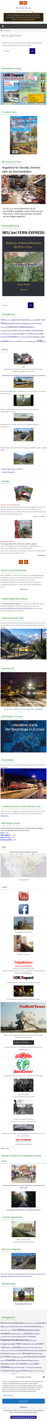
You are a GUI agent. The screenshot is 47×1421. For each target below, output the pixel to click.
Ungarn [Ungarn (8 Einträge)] (35, 341)
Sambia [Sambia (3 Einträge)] (3, 1360)
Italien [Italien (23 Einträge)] (28, 330)
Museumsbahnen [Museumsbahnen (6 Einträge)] (40, 1350)
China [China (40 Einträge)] (4, 323)
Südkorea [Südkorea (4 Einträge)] (13, 1367)
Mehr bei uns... (27, 973)
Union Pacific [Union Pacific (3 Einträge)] (36, 1371)
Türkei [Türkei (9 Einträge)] (25, 341)
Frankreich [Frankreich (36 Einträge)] (12, 326)
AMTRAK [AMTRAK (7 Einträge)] (9, 320)
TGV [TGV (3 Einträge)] (26, 1367)
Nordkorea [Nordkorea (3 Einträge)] (19, 1353)
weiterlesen (23, 589)
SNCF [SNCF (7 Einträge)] (17, 1364)
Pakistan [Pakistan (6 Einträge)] (35, 1354)
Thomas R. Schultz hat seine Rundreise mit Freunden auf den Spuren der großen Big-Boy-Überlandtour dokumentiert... (23, 1275)
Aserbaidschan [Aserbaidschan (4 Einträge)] (29, 1323)
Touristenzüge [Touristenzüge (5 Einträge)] (37, 1367)
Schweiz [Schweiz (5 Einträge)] (18, 1360)
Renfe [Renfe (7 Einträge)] (34, 334)
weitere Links (5, 1148)
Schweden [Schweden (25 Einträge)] (12, 336)
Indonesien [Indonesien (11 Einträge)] (21, 331)
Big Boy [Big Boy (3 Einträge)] (7, 1326)
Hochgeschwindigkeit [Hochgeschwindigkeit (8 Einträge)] (7, 330)
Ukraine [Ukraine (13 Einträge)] (29, 341)
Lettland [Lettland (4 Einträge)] (3, 1350)
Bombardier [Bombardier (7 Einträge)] (19, 1326)
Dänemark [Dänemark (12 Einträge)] (32, 324)
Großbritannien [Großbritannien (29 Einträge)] (25, 326)
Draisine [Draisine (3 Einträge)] (21, 1334)
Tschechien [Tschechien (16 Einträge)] (18, 341)
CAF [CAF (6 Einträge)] (6, 1330)
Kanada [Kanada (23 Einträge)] (40, 330)
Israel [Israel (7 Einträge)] (35, 1344)
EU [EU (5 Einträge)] (28, 1337)
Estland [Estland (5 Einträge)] (24, 1337)
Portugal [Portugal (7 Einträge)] (13, 1357)
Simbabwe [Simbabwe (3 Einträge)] (36, 1360)
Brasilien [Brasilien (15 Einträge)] (37, 320)
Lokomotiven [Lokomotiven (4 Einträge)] (13, 1350)
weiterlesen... (42, 555)
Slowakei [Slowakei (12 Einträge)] (30, 337)
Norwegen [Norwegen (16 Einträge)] (21, 334)
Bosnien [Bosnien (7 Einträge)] (32, 320)
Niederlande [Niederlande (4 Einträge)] (13, 1353)
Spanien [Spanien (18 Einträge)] (37, 337)
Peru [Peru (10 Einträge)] (26, 334)
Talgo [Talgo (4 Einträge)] (23, 1367)
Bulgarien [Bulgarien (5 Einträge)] (41, 1327)
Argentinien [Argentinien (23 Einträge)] (16, 319)
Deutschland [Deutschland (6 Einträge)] (15, 1334)
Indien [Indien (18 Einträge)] (15, 330)
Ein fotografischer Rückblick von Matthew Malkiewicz (23, 1210)
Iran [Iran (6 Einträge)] (32, 1344)
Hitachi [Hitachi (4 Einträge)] (35, 1340)
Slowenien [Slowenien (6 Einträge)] (11, 1364)
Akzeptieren (23, 1401)
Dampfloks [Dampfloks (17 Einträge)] (25, 323)
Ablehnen (23, 1407)
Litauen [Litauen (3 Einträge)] (7, 1350)
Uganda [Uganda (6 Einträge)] (18, 1371)
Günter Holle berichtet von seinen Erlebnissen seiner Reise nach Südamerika (23, 1186)
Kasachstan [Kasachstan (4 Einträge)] (24, 1347)
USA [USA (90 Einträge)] (40, 341)
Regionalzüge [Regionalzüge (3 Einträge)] (20, 1357)
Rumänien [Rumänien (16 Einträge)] (40, 334)
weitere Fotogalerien (8, 472)
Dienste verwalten (8, 1395)
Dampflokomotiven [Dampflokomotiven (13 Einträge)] (13, 323)
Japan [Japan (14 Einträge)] (34, 330)
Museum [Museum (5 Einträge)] (32, 1350)
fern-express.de (23, 7)
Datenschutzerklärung (18, 1417)
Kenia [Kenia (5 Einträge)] (29, 1347)
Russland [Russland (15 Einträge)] (4, 337)
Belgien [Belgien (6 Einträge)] (3, 1327)
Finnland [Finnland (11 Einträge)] (3, 327)
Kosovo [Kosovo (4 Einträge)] (40, 1347)
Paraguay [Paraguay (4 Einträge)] (40, 1353)
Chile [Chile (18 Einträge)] (43, 320)
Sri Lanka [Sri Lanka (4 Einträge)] (30, 1364)
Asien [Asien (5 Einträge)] (35, 1323)
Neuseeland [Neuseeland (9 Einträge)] (13, 334)
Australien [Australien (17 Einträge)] (25, 320)
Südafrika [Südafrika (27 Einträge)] (5, 341)
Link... (7, 833)
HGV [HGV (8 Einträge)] (34, 327)
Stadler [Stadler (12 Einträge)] (42, 337)
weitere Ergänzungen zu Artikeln (12, 469)
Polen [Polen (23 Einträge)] (30, 333)
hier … (44, 516)
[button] (44, 1377)
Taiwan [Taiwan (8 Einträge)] (12, 341)
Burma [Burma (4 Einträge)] (2, 1330)
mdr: (23, 367)
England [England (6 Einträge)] (14, 1337)
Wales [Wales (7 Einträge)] (44, 341)
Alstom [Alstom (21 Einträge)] (3, 319)
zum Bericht (39, 709)
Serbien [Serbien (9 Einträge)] (20, 337)
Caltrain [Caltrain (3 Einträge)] (9, 1330)
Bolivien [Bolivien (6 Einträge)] (12, 1327)
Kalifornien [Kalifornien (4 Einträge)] (9, 1347)
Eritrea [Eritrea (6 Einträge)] (20, 1337)
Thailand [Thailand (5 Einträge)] (30, 1367)
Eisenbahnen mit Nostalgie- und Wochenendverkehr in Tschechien (23, 375)
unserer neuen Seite (28, 19)
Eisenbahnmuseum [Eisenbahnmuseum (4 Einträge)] (6, 1336)
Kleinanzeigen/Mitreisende (23, 1304)
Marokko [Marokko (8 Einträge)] (3, 334)
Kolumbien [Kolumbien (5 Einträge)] (34, 1347)
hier (4, 627)
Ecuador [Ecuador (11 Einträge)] (39, 324)
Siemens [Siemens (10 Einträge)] (24, 337)
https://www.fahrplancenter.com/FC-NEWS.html (16, 608)
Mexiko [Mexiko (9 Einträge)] (8, 334)
